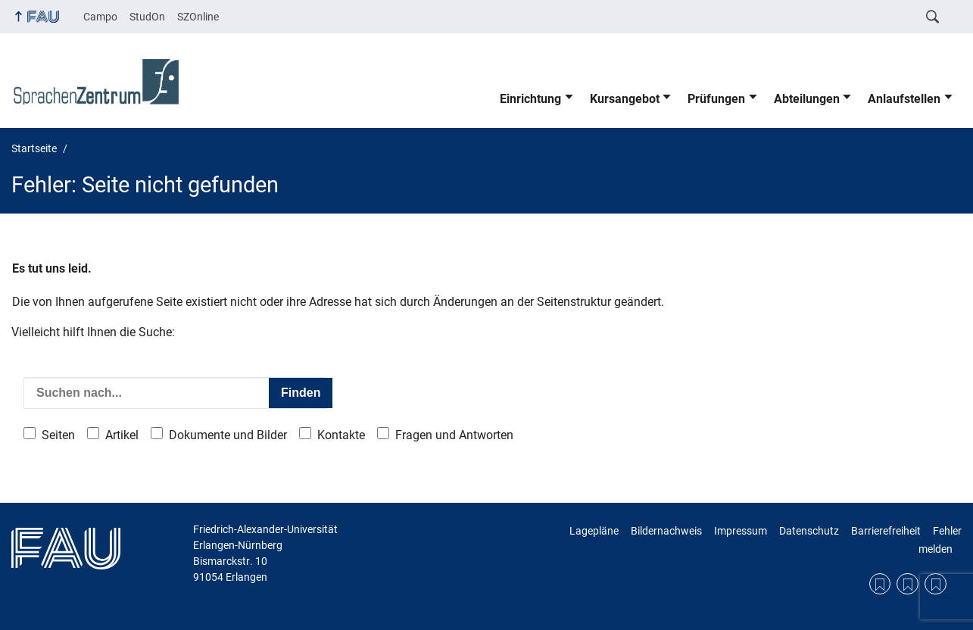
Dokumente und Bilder (228, 435)
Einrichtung (530, 99)
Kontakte (341, 435)
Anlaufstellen (904, 99)
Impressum (740, 531)
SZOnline (198, 17)
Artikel (122, 435)
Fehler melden (940, 540)
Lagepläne (594, 531)
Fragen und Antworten (454, 435)
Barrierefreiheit (886, 531)
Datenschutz (809, 531)
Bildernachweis (666, 531)
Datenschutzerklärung (907, 584)
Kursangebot (625, 99)
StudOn (147, 17)
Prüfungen (716, 99)
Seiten (58, 435)
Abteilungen (807, 99)
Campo (100, 17)
